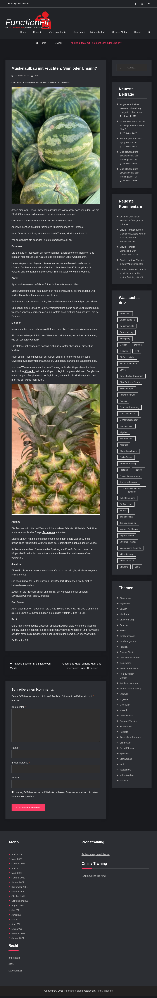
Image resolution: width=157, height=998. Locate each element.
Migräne (124, 699)
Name (16, 748)
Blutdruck (124, 614)
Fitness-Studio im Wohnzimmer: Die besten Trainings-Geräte (133, 273)
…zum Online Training (94, 877)
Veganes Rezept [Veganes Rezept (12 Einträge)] (128, 542)
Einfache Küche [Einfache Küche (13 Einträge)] (127, 357)
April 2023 (17, 856)
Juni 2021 (16, 917)
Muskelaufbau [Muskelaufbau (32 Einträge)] (126, 438)
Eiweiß (58, 43)
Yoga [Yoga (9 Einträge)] (137, 567)
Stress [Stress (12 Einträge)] (123, 510)
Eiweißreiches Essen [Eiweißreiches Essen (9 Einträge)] (130, 382)
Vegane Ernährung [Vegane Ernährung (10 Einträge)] (129, 529)
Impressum (15, 960)
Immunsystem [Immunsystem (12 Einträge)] (126, 426)
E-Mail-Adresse (21, 763)
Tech (122, 764)
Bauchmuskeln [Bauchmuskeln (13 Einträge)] (127, 326)
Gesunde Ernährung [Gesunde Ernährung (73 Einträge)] (129, 407)
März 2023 (17, 861)
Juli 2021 (16, 912)
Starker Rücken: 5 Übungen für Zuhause (131, 220)
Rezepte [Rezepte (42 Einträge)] (138, 470)
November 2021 (20, 893)
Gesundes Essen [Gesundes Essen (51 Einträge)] (128, 413)
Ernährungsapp (127, 636)
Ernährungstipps (128, 641)
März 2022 (17, 875)
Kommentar (19, 707)
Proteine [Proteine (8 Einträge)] (124, 470)
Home (23, 32)
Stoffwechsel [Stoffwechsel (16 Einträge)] (126, 504)
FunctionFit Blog (73, 992)
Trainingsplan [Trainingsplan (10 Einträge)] (126, 517)
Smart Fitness (127, 748)
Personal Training (128, 721)
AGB (11, 966)
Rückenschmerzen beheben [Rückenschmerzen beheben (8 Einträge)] (132, 490)
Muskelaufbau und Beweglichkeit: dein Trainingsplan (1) (129, 173)
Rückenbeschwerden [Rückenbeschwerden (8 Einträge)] (130, 476)
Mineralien (125, 705)
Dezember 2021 (20, 889)
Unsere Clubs (119, 32)
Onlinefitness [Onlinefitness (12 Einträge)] (126, 457)
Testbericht (125, 770)
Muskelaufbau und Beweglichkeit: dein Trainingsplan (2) (129, 156)
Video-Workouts (57, 32)
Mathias (124, 269)
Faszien (124, 647)
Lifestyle (124, 694)
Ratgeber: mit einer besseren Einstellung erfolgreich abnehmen (131, 108)
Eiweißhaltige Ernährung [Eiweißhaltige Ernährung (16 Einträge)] (131, 376)
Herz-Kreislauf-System (127, 676)
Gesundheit (125, 663)
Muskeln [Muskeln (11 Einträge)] (124, 445)
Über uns (78, 32)
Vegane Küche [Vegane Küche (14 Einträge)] (127, 535)
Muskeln (124, 710)
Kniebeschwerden (129, 683)
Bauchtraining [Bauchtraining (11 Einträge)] (126, 332)
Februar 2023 (18, 865)
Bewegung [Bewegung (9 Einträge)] (125, 338)
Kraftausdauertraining (130, 688)
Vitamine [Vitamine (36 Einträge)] (124, 567)
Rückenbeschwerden (130, 737)
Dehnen (124, 625)
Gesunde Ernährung (130, 657)
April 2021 (17, 926)
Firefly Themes (105, 992)
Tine (35, 75)
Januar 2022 (18, 884)
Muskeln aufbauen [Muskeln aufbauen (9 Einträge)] (128, 451)
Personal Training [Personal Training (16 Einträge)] (128, 463)
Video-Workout (127, 775)
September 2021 (20, 902)
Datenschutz (15, 972)
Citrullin (29, 371)
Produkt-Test (126, 726)
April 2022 (17, 870)
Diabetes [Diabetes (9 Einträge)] (124, 351)
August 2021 (18, 907)
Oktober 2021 (18, 898)
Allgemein (125, 603)
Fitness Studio (127, 652)
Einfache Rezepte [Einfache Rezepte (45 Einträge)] (128, 363)
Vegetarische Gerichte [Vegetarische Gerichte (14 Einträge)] (130, 548)
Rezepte (37, 32)
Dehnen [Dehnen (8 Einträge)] (138, 345)
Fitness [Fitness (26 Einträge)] (123, 401)
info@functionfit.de (20, 3)
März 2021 (17, 930)
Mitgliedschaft (97, 32)
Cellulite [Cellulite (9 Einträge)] (124, 345)
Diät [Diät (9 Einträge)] (137, 351)
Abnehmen (125, 598)
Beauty (123, 609)
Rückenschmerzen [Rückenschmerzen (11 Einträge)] (129, 482)
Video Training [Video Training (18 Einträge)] (126, 554)
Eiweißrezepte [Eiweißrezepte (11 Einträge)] (126, 388)
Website (16, 778)
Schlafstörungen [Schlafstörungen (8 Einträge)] (127, 498)
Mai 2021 (16, 921)
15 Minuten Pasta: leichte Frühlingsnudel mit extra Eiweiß (132, 125)
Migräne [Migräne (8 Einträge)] (124, 432)
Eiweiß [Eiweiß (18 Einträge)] (123, 370)
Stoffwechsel (126, 759)
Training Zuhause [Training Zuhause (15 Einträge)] (128, 523)
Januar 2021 (18, 940)
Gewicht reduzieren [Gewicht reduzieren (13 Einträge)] (129, 420)
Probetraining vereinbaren (96, 856)
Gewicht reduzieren (129, 668)
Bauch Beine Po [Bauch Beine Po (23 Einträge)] (127, 320)
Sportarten (125, 753)
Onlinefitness (126, 715)
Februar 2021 (18, 935)
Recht (137, 32)
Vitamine (124, 780)
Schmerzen (125, 743)
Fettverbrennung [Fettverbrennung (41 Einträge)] (128, 395)
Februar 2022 (18, 879)
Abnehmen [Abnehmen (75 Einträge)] (125, 313)
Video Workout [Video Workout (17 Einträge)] (127, 560)
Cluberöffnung (127, 619)
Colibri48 (124, 216)
